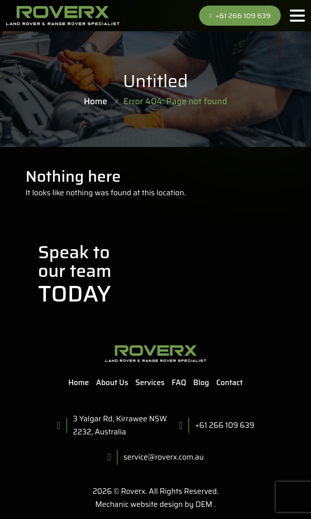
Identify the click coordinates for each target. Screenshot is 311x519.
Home (95, 101)
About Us (112, 383)
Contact (229, 383)
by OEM (197, 504)
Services (149, 383)
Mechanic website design (139, 504)
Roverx (133, 491)
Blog (201, 383)
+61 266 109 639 (240, 15)
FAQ (179, 383)
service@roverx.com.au (163, 457)
